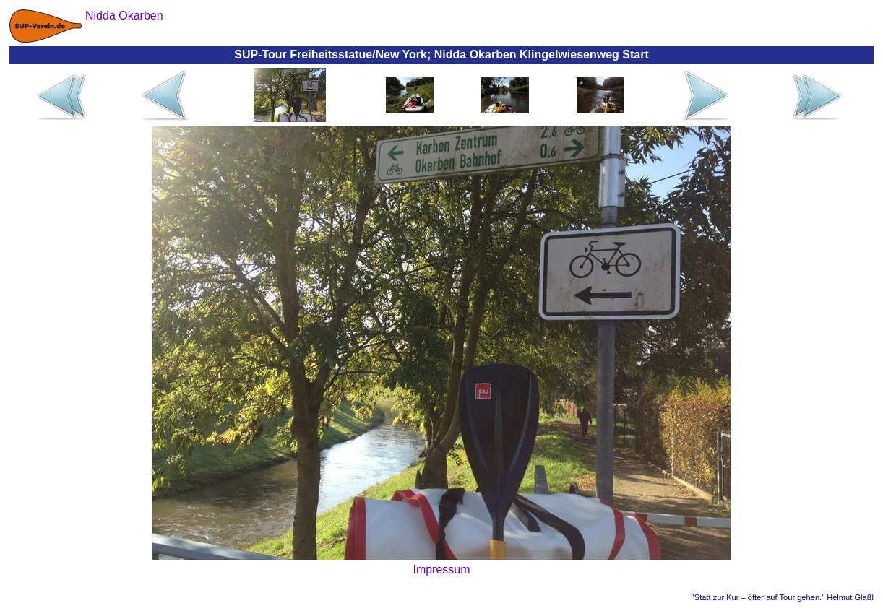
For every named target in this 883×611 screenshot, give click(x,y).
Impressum (441, 569)
